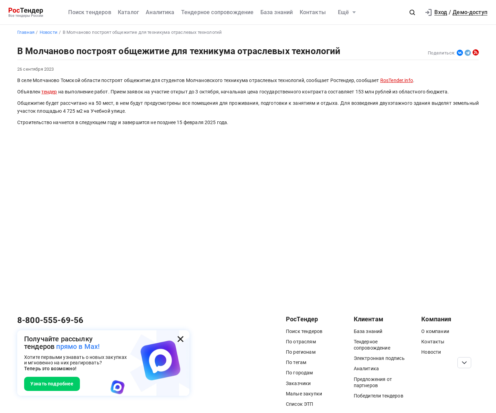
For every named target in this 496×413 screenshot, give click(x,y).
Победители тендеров (378, 396)
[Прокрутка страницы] (464, 362)
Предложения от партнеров (373, 382)
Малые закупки (304, 393)
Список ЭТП (299, 404)
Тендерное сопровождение (217, 12)
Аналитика (160, 12)
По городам (299, 372)
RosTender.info (396, 80)
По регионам (301, 352)
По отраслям (301, 341)
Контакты (313, 12)
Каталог (128, 12)
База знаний (276, 12)
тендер (49, 92)
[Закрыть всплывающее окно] (180, 339)
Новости (431, 352)
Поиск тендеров (89, 12)
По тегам (296, 362)
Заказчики (298, 383)
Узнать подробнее (52, 383)
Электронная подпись (379, 358)
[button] (412, 12)
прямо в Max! (78, 346)
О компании (435, 331)
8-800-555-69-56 (50, 320)
